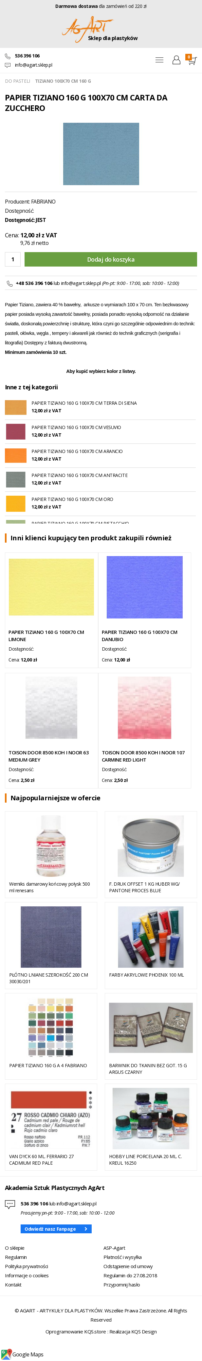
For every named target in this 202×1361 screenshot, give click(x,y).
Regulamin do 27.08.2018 (130, 1275)
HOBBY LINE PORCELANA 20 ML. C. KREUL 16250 (145, 1159)
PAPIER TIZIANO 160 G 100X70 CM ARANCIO (77, 451)
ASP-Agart (114, 1247)
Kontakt (13, 1284)
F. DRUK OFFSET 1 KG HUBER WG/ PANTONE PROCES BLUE (144, 887)
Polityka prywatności (26, 1266)
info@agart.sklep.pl (33, 65)
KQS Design (144, 1331)
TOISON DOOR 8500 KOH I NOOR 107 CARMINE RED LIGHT (143, 756)
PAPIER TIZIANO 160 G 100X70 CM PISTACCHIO (80, 523)
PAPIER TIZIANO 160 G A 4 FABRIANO (48, 1065)
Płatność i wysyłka (122, 1257)
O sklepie (15, 1247)
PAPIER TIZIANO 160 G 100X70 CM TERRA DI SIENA (84, 403)
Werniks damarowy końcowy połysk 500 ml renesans (49, 887)
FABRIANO (43, 201)
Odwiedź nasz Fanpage (50, 1229)
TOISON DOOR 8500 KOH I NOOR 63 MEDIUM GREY (49, 756)
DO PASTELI (17, 81)
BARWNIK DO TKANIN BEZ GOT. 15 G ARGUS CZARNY (148, 1068)
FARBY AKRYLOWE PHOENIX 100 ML (146, 975)
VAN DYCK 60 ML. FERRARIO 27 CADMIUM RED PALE (41, 1159)
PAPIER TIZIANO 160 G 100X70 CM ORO (72, 499)
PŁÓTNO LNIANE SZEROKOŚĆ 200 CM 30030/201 (48, 978)
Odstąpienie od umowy (128, 1266)
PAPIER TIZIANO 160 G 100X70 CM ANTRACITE (79, 475)
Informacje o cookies (27, 1275)
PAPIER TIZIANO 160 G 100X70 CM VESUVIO (76, 427)
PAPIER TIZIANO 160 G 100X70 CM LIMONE (46, 635)
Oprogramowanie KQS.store (76, 1331)
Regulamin (16, 1257)
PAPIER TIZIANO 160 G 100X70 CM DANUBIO (139, 635)
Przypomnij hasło (121, 1284)
